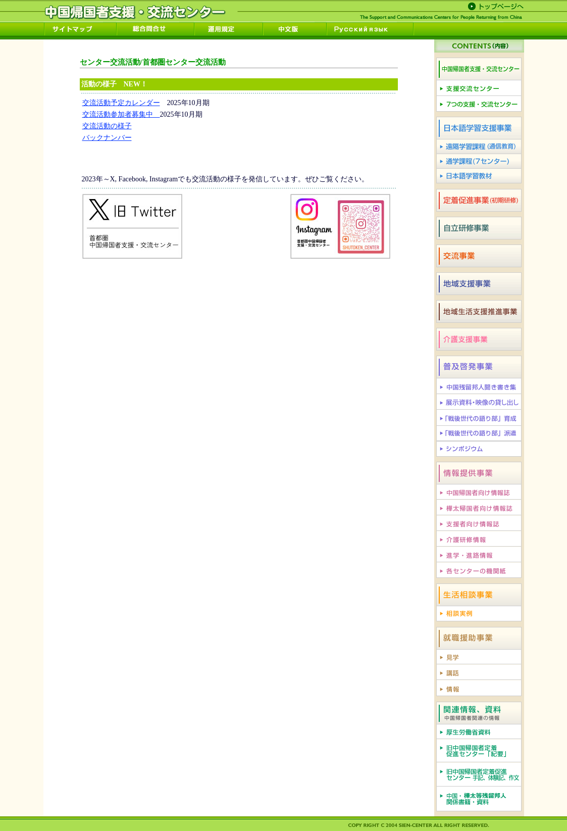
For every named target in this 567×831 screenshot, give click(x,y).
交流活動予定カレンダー (121, 103)
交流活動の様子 (107, 126)
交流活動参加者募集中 (121, 114)
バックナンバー (107, 137)
